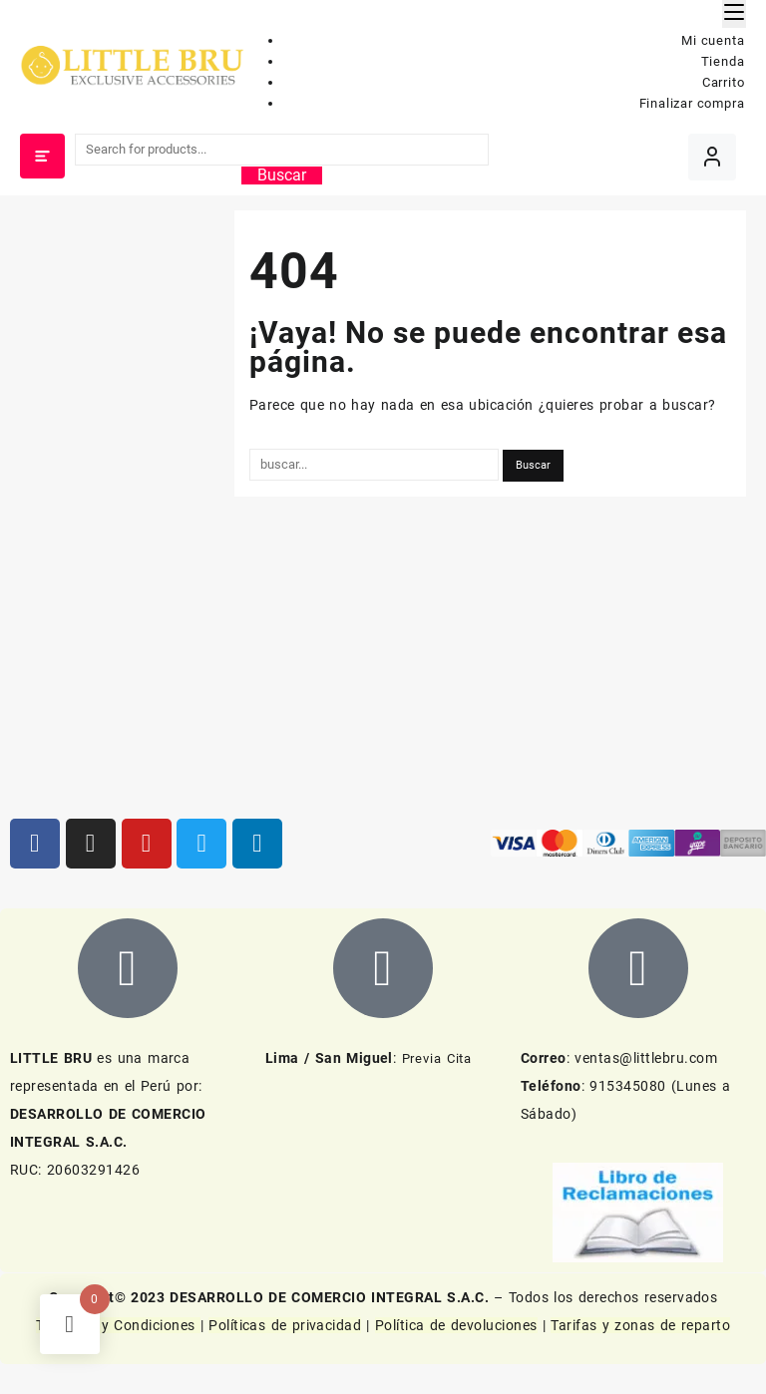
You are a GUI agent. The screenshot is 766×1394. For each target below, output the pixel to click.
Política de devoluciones (456, 1325)
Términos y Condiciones (118, 1325)
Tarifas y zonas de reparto (640, 1325)
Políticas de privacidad (284, 1325)
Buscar (281, 175)
